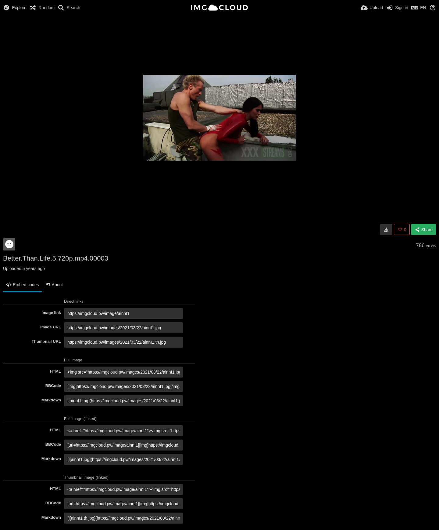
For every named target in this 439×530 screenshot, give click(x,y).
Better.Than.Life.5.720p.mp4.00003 (55, 258)
